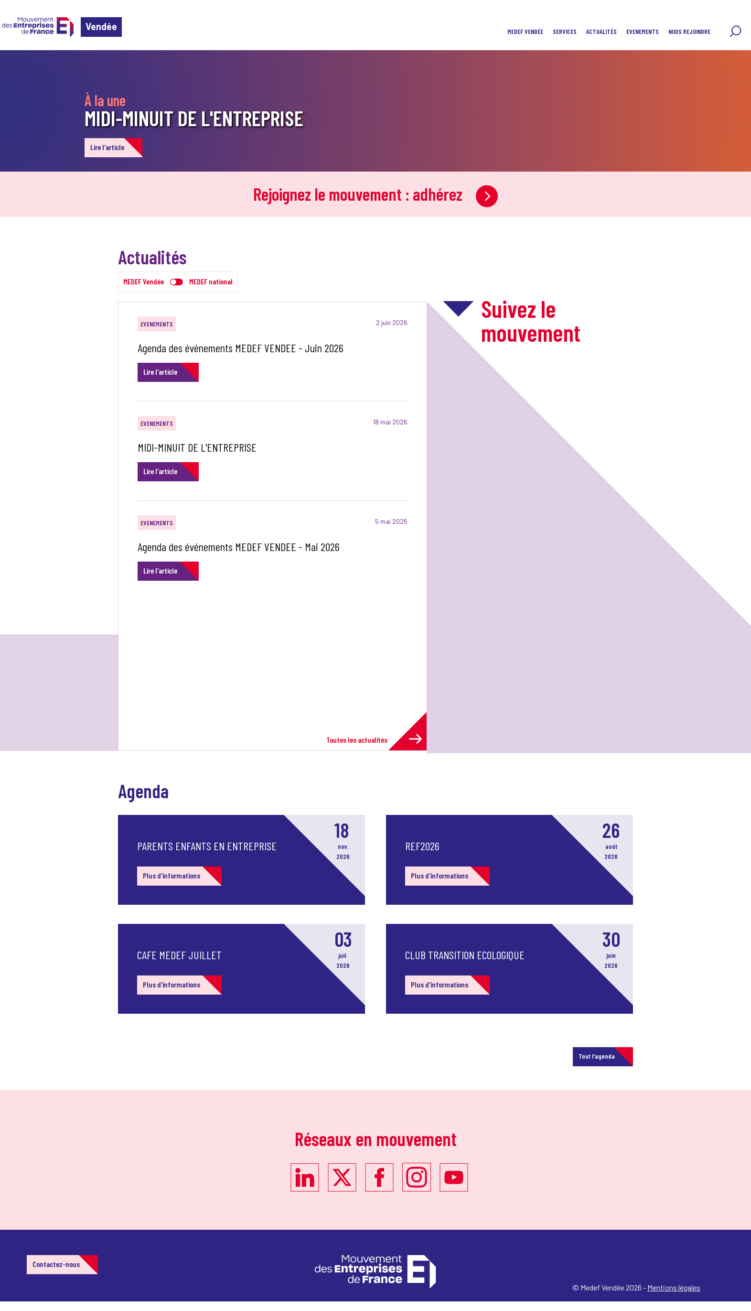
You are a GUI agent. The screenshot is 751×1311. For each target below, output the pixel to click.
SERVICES (565, 31)
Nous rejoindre (689, 31)
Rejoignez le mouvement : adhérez (375, 194)
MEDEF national (211, 281)
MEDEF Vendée (143, 281)
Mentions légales (673, 1287)
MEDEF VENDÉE (525, 31)
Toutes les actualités (374, 739)
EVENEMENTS (642, 31)
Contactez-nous (56, 1263)
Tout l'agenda (597, 1056)
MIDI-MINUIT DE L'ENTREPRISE (194, 117)
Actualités (601, 31)
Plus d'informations (171, 875)
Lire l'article (107, 147)
